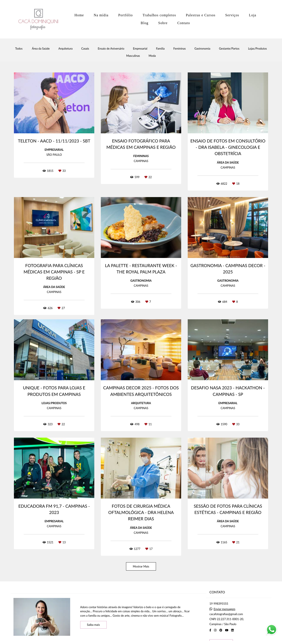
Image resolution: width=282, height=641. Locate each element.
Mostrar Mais (141, 566)
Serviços (232, 15)
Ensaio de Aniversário (111, 48)
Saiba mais (93, 624)
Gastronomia (202, 48)
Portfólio (125, 15)
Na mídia (101, 15)
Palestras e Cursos (200, 15)
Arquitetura (65, 48)
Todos (19, 48)
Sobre (163, 23)
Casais (85, 48)
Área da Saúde (41, 48)
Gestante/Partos (229, 48)
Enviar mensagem (224, 609)
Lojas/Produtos (257, 48)
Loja (252, 15)
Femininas (179, 48)
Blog (145, 23)
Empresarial (140, 48)
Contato (183, 23)
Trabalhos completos (159, 15)
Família (160, 48)
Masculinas (133, 55)
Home (79, 15)
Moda (152, 55)
